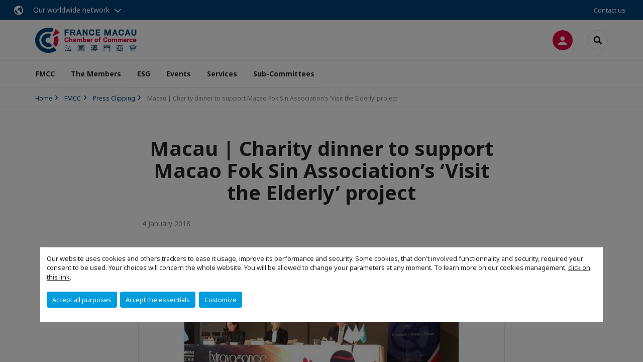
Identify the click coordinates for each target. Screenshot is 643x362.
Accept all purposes (82, 299)
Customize (220, 299)
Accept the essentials (158, 299)
